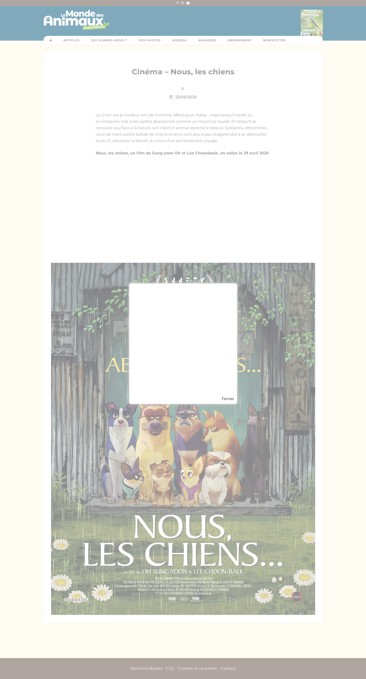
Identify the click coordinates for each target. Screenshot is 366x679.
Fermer (228, 399)
